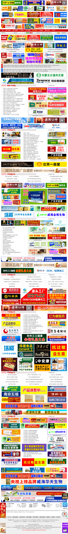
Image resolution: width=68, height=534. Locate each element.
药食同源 (41, 66)
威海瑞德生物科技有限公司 (11, 341)
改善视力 (27, 65)
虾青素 (30, 69)
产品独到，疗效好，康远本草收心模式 (34, 181)
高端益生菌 (45, 66)
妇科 (34, 66)
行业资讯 (53, 517)
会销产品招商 (15, 517)
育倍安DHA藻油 (6, 243)
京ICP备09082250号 (28, 528)
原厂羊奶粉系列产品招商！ (8, 229)
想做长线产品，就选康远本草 (11, 110)
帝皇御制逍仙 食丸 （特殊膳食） (56, 276)
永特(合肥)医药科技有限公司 (57, 240)
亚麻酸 (19, 71)
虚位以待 (29, 329)
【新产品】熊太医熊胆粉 (12, 374)
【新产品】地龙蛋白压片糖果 (12, 377)
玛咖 (32, 66)
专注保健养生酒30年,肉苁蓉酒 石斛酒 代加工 (14, 95)
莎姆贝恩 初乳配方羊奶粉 (56, 178)
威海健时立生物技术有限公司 (57, 457)
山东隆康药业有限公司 (38, 240)
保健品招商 (52, 510)
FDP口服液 (5, 239)
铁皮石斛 (37, 71)
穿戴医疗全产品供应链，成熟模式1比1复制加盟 (15, 94)
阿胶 (41, 69)
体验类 (26, 66)
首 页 (9, 517)
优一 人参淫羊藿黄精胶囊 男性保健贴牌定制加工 (12, 252)
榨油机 (13, 71)
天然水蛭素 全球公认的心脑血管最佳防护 (55, 49)
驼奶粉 (10, 69)
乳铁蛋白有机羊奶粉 (6, 246)
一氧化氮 (23, 71)
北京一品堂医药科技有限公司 (57, 247)
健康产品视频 (15, 30)
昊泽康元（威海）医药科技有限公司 (57, 93)
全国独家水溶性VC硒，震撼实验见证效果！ (12, 281)
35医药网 (31, 510)
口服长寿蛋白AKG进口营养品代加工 (34, 276)
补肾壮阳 (35, 65)
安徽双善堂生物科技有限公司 (31, 143)
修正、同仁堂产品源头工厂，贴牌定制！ (33, 159)
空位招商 (4, 233)
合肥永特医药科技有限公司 (38, 93)
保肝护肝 (57, 65)
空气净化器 (54, 69)
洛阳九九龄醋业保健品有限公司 (11, 137)
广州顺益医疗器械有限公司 (11, 435)
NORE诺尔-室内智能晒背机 (34, 176)
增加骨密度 (16, 66)
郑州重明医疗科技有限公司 (11, 145)
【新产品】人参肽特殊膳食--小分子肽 (34, 374)
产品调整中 (11, 327)
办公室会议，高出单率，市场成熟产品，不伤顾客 (15, 104)
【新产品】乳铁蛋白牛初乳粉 (12, 379)
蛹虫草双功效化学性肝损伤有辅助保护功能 (14, 101)
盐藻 (57, 69)
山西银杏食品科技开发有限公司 (57, 334)
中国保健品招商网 (20, 510)
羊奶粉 (13, 69)
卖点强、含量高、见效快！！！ (32, 157)
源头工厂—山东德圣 (6, 253)
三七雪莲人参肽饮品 (32, 323)
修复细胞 (23, 66)
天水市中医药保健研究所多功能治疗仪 (34, 178)
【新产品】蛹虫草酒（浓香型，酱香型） (56, 384)
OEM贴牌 (21, 30)
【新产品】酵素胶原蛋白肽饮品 (34, 377)
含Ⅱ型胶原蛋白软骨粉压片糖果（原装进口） (34, 453)
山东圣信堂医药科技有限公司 (37, 232)
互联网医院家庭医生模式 (10, 89)
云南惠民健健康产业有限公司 (37, 115)
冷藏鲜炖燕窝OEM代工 (7, 248)
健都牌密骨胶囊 (12, 286)
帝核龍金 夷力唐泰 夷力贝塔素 (56, 181)
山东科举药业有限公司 (57, 254)
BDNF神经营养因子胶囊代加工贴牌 (32, 135)
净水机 (50, 69)
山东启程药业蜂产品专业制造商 (12, 88)
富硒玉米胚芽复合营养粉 (7, 230)
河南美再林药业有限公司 (57, 145)
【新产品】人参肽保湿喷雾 (56, 374)
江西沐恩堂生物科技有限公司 (11, 159)
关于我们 (53, 30)
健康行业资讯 (47, 30)
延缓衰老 (39, 65)
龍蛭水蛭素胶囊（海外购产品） (34, 440)
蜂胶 (28, 71)
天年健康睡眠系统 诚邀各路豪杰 (32, 153)
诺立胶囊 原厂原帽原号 (30, 154)
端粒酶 (30, 71)
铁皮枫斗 (34, 69)
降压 (18, 65)
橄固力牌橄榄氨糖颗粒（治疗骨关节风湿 (10, 235)
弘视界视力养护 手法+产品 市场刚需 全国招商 (14, 98)
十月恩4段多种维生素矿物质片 (32, 146)
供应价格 (43, 510)
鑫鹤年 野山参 (29, 456)
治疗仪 (10, 71)
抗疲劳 (8, 66)
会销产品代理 (22, 517)
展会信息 (41, 30)
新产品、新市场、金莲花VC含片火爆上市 (56, 281)
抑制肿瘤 (5, 66)
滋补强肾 (45, 65)
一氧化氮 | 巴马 (45, 69)
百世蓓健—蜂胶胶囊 (30, 144)
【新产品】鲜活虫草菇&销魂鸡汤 (56, 381)
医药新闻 (15, 510)
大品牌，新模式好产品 (30, 134)
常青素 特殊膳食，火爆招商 (34, 286)
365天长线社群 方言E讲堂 (11, 91)
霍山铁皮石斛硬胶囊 (32, 433)
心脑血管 (5, 65)
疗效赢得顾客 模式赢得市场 (11, 111)
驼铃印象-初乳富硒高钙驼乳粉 (33, 316)
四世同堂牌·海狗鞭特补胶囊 (33, 437)
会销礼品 (49, 66)
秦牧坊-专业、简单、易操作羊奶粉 (34, 317)
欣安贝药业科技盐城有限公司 (31, 140)
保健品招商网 (7, 510)
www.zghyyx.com (18, 520)
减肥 (13, 66)
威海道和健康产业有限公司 (57, 327)
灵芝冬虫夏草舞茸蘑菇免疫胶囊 (32, 138)
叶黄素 (16, 71)
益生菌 (33, 71)
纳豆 (11, 66)
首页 (3, 30)
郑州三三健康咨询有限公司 (57, 464)
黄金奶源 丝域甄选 (12, 51)
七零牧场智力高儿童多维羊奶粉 (9, 236)
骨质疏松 (12, 65)
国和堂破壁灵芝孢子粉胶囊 (56, 286)
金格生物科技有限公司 (57, 435)
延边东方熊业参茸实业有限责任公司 (37, 108)
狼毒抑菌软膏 (28, 455)
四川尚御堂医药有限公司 (57, 137)
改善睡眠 (31, 65)
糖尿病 (16, 65)
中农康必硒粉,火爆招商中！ (33, 319)
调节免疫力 (49, 65)
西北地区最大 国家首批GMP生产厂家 (33, 156)
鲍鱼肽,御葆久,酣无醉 (32, 320)
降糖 (21, 65)
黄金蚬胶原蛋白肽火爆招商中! (8, 232)
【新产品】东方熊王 (12, 384)
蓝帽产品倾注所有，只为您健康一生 (12, 176)
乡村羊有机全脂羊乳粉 (7, 245)
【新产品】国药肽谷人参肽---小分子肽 (56, 377)
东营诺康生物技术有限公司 (11, 450)
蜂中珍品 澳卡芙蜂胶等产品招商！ (9, 227)
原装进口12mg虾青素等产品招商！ (32, 137)
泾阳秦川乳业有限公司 (57, 100)
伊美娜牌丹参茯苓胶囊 (27, 332)
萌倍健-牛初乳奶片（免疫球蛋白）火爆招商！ (34, 281)
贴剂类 (29, 66)
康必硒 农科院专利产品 (32, 439)
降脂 (42, 65)
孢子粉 (21, 69)
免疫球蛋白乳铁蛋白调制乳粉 (31, 148)
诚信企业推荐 (34, 30)
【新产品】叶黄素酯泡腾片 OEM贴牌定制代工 (34, 381)
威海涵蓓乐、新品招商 (10, 107)
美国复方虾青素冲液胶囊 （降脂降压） (13, 105)
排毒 (20, 66)
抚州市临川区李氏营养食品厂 (11, 464)
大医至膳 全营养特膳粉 (32, 432)
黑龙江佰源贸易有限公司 (57, 442)
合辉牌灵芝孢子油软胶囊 (56, 279)
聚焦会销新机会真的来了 (31, 150)
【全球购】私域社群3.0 (37, 247)
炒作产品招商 (27, 30)
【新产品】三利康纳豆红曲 (34, 384)
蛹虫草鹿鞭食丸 (45, 71)
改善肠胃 (23, 65)
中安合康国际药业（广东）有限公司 (57, 159)
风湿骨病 (8, 65)
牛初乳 (4, 69)
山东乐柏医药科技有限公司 (57, 108)
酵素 (37, 69)
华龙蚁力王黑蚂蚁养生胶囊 (33, 436)
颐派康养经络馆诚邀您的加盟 (8, 242)
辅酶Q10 (25, 69)
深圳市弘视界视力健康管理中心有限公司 (35, 330)
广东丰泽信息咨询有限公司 (57, 115)
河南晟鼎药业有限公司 (11, 152)
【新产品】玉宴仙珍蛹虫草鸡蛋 (56, 379)
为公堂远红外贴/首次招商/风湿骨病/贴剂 (11, 181)
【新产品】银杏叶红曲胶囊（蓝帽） (12, 381)
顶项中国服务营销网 (37, 510)
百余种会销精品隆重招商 (31, 147)
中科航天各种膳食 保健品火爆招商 (12, 49)
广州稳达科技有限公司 (11, 457)
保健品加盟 (47, 510)
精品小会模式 (8, 113)
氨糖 (28, 69)
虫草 (39, 69)
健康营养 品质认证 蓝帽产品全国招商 (13, 108)
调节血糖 (53, 65)
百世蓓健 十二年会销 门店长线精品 (12, 114)
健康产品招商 (8, 30)
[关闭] (67, 499)
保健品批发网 (26, 510)
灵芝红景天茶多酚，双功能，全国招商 (13, 92)
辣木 (16, 69)
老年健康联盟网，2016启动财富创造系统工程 (12, 279)
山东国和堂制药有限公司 (10, 97)
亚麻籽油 (5, 71)
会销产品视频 (28, 517)
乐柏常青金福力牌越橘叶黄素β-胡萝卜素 (35, 326)
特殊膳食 (37, 66)
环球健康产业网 (11, 520)
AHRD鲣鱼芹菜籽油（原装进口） (32, 452)
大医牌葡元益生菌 (31, 442)
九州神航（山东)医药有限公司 (37, 254)
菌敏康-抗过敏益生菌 (7, 240)
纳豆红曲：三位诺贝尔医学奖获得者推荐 (55, 51)
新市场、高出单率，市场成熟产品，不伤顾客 (34, 141)
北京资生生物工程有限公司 (11, 334)
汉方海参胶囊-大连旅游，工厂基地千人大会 (14, 100)
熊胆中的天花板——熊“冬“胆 (8, 249)
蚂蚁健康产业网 (57, 510)
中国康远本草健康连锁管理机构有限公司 (11, 442)
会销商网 (11, 510)
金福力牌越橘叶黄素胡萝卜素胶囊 (56, 176)
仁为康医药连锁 (57, 319)
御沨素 (7, 69)
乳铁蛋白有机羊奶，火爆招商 (12, 178)
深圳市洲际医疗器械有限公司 (37, 100)
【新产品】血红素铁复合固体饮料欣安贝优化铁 (34, 379)
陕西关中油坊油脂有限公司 (57, 232)
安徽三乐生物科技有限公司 (33, 322)
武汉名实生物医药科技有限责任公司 (34, 325)
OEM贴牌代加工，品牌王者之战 (32, 151)
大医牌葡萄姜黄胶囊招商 (32, 430)
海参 (8, 71)
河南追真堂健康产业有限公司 (11, 319)
